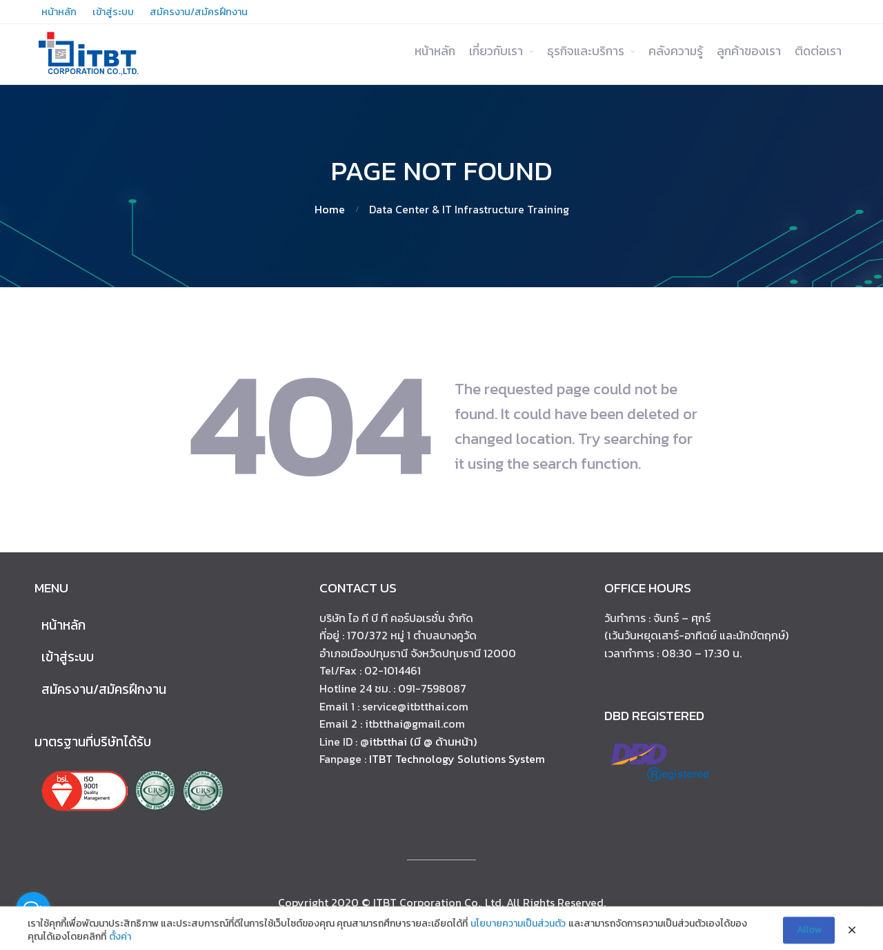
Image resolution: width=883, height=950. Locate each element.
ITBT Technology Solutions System (457, 758)
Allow (809, 935)
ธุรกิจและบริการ (585, 51)
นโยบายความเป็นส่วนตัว (518, 929)
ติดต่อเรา (818, 51)
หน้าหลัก (435, 51)
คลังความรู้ (675, 51)
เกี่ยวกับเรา (496, 51)
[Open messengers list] (33, 909)
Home (330, 209)
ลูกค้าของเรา (749, 51)
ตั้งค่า (120, 942)
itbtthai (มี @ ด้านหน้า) (423, 741)
